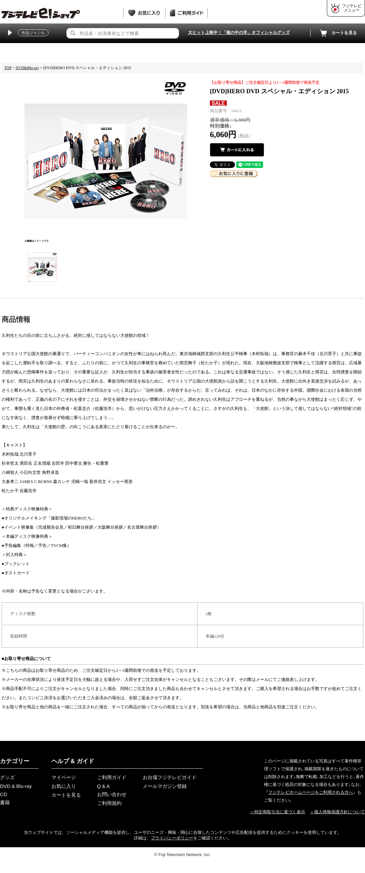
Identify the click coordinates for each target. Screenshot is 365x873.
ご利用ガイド (111, 777)
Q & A (103, 786)
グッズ (7, 777)
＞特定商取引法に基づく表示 (277, 811)
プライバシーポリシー (172, 837)
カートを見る (337, 33)
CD (3, 794)
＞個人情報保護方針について (337, 811)
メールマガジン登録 (165, 786)
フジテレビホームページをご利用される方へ (310, 792)
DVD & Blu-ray (16, 786)
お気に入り (63, 786)
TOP (7, 68)
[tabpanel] (105, 161)
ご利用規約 (109, 803)
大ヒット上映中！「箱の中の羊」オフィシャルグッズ (239, 32)
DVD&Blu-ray (27, 68)
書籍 (5, 802)
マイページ (63, 777)
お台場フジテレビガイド (170, 777)
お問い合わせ (111, 794)
